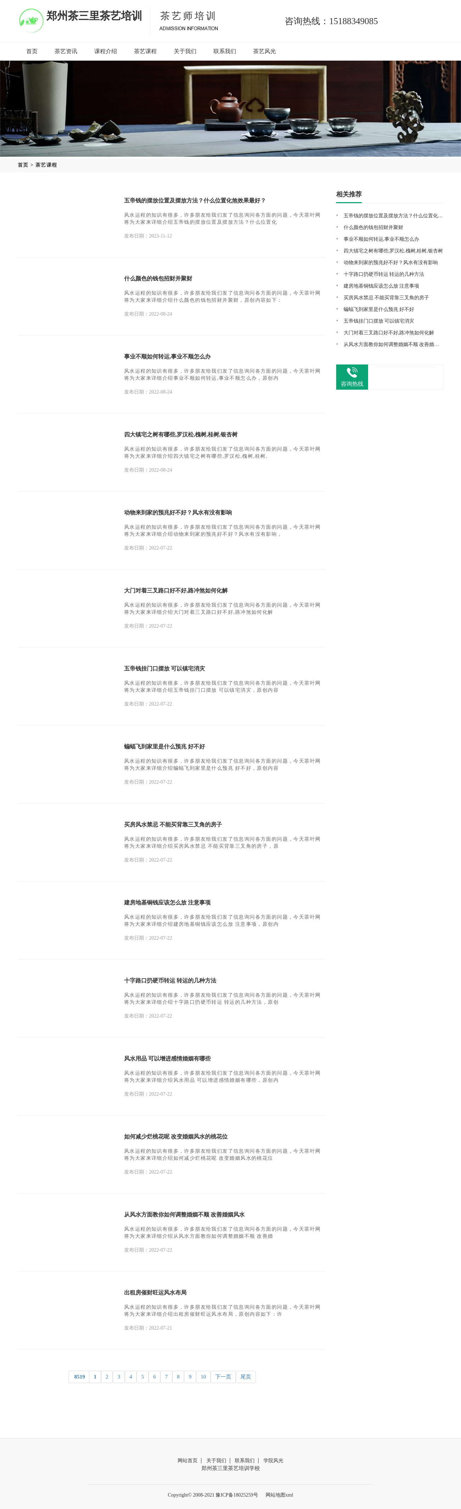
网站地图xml (279, 1495)
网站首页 (188, 1460)
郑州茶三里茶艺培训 (94, 16)
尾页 (245, 1377)
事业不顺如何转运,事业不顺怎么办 (167, 356)
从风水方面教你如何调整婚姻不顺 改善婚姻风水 (184, 1215)
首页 (32, 51)
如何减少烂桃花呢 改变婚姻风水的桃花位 (176, 1137)
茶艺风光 (264, 51)
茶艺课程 (145, 51)
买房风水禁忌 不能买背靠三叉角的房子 (173, 825)
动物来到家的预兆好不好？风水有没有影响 (178, 513)
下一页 (223, 1377)
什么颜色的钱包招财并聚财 (158, 278)
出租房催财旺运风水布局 (155, 1293)
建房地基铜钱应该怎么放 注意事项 (167, 903)
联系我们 (224, 51)
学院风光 (273, 1460)
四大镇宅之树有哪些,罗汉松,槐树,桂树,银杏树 (181, 434)
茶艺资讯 (66, 51)
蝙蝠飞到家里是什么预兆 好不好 (164, 747)
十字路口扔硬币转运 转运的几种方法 (170, 981)
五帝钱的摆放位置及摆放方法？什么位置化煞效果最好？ (195, 200)
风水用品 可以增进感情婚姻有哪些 (167, 1059)
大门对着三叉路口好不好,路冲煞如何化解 (176, 591)
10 (203, 1377)
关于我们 (185, 51)
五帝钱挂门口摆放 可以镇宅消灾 (164, 669)
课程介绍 (105, 51)
